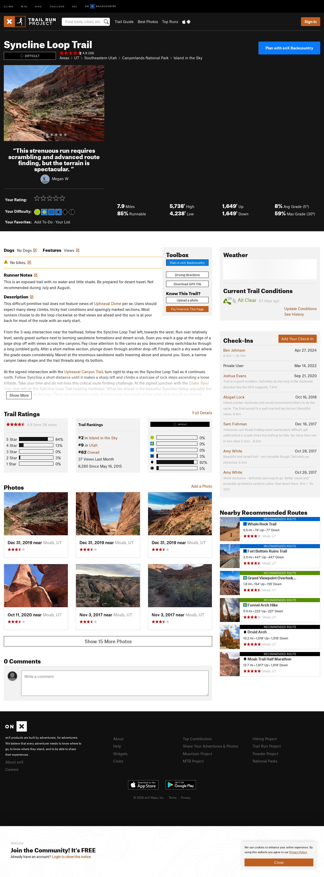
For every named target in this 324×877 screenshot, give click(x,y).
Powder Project (265, 753)
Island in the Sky (188, 57)
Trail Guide (124, 21)
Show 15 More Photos (108, 641)
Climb (8, 6)
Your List (62, 222)
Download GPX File (187, 284)
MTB (24, 6)
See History (294, 314)
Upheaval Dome (107, 303)
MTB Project (193, 761)
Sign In (311, 21)
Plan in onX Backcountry (187, 263)
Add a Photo (201, 486)
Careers (11, 769)
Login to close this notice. (72, 857)
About (118, 738)
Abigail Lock (234, 397)
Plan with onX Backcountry (289, 48)
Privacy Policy (298, 852)
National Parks (265, 761)
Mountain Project (197, 753)
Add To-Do (43, 222)
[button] (9, 103)
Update (300, 308)
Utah (93, 445)
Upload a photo (187, 300)
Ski (74, 6)
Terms (173, 797)
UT (76, 57)
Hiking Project (265, 738)
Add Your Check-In (297, 338)
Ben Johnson (234, 350)
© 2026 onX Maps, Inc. (148, 797)
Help (117, 746)
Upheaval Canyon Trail (83, 371)
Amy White (232, 451)
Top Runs (170, 21)
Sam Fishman (235, 424)
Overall (93, 452)
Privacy (186, 797)
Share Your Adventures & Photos (210, 746)
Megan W (60, 178)
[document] (279, 855)
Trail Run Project (267, 746)
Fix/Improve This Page (187, 309)
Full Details (202, 412)
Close (279, 862)
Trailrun (57, 6)
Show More (19, 395)
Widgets (120, 753)
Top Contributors (197, 738)
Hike (38, 6)
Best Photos (148, 21)
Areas (64, 57)
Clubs (118, 761)
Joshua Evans (234, 375)
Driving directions (187, 275)
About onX (14, 762)
